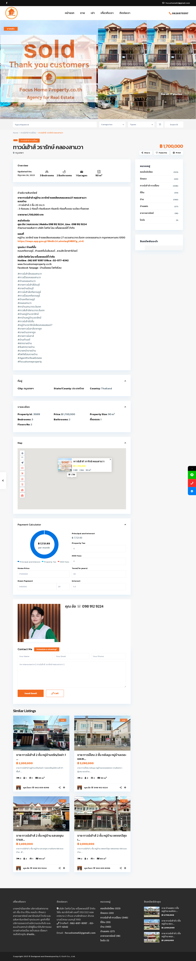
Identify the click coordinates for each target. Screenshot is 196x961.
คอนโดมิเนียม (146, 172)
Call (54, 693)
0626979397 (180, 13)
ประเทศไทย (78, 388)
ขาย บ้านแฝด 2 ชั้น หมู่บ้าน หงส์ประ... (170, 910)
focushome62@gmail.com (80, 933)
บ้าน (142, 199)
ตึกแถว (143, 178)
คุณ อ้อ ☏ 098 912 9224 (84, 606)
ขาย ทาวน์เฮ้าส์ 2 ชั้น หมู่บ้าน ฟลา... (171, 922)
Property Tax (78, 543)
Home (15, 132)
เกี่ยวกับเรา (107, 13)
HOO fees (76, 555)
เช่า (93, 13)
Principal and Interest (83, 533)
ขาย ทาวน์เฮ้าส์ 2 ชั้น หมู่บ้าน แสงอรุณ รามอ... (40, 837)
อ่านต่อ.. (31, 934)
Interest (76, 580)
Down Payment (25, 580)
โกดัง (142, 220)
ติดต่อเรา (124, 13)
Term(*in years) (79, 568)
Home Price (23, 568)
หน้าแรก (69, 13)
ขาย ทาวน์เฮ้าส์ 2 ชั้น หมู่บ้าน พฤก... (171, 935)
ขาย (82, 13)
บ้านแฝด (144, 206)
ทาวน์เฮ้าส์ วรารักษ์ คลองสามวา (88, 461)
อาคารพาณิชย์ (147, 213)
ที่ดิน (142, 192)
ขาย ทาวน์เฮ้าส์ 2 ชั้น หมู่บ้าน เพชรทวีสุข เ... (102, 837)
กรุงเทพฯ (19, 152)
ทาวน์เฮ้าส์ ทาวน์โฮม (28, 132)
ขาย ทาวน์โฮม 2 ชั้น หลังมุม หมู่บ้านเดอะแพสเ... (101, 757)
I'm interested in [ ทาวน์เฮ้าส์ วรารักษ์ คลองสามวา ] (72, 674)
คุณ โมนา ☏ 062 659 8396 (36, 787)
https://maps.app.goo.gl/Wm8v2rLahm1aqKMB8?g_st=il (51, 241)
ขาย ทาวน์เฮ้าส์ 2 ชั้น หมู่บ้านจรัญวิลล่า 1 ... (41, 757)
